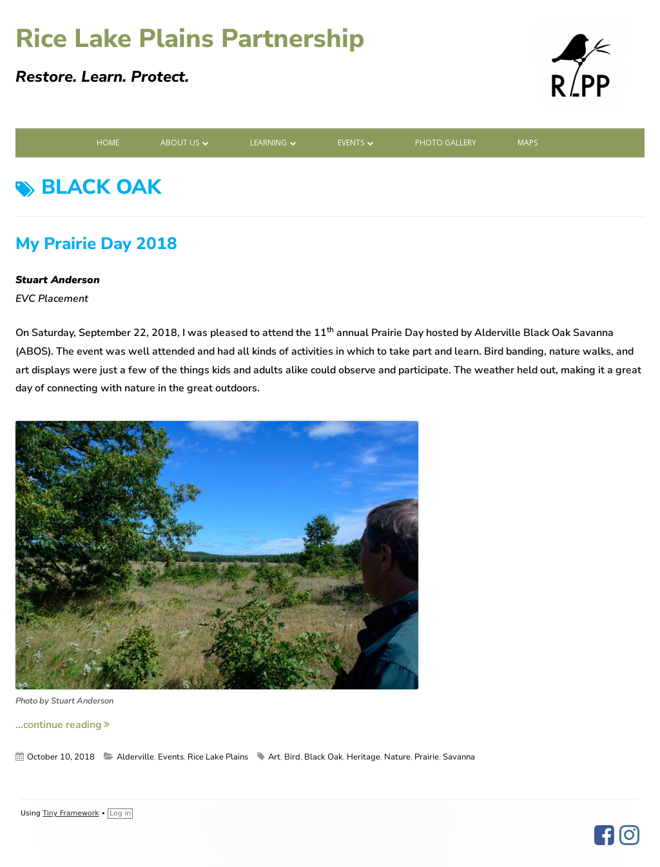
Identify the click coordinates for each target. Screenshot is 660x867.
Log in (120, 813)
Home (108, 142)
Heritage (363, 757)
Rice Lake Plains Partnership (189, 38)
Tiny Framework (71, 813)
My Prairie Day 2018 (96, 243)
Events (351, 142)
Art (274, 757)
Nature (397, 757)
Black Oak (323, 757)
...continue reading (62, 725)
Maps (528, 142)
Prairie (426, 757)
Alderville (135, 757)
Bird (292, 757)
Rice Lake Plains (218, 757)
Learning (268, 142)
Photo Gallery (445, 142)
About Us (179, 142)
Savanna (459, 757)
